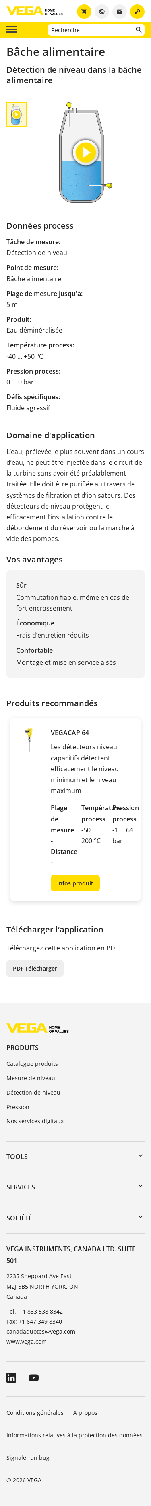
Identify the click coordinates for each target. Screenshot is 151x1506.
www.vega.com (26, 1341)
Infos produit (75, 883)
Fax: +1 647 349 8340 (34, 1321)
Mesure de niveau (30, 1078)
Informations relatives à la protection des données (74, 1435)
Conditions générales (35, 1412)
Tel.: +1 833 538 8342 (34, 1311)
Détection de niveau (33, 1092)
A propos (86, 1412)
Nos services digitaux (35, 1121)
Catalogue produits (32, 1063)
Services (20, 1187)
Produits (22, 1047)
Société (19, 1218)
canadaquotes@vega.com (40, 1331)
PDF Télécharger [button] (35, 968)
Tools (17, 1156)
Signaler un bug (28, 1457)
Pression (17, 1107)
